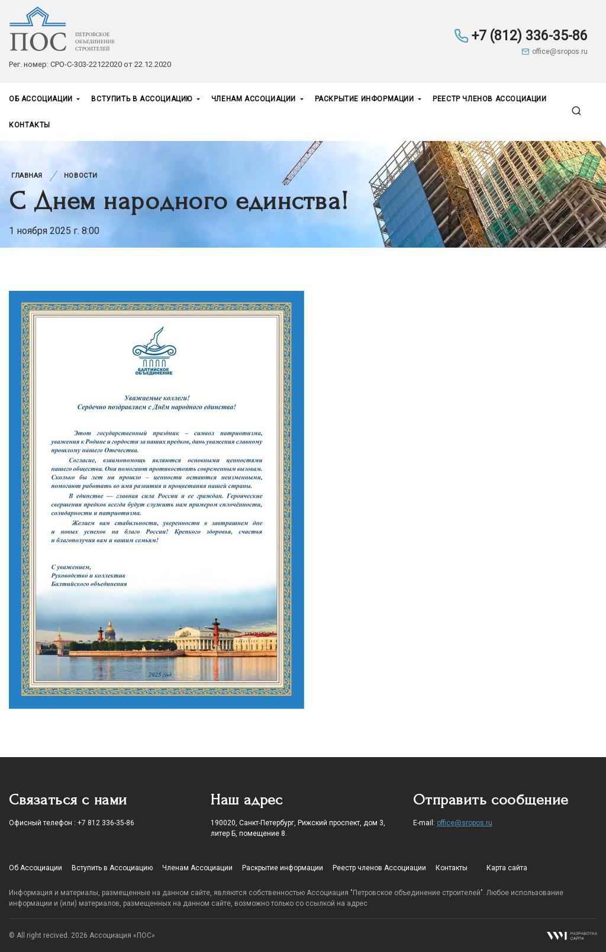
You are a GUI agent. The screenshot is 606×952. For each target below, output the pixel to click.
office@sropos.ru (554, 51)
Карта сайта (506, 868)
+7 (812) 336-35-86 (521, 36)
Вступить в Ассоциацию (142, 99)
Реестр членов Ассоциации (489, 99)
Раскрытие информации (366, 99)
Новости (81, 175)
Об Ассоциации (42, 99)
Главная (27, 175)
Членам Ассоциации (254, 99)
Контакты (29, 125)
